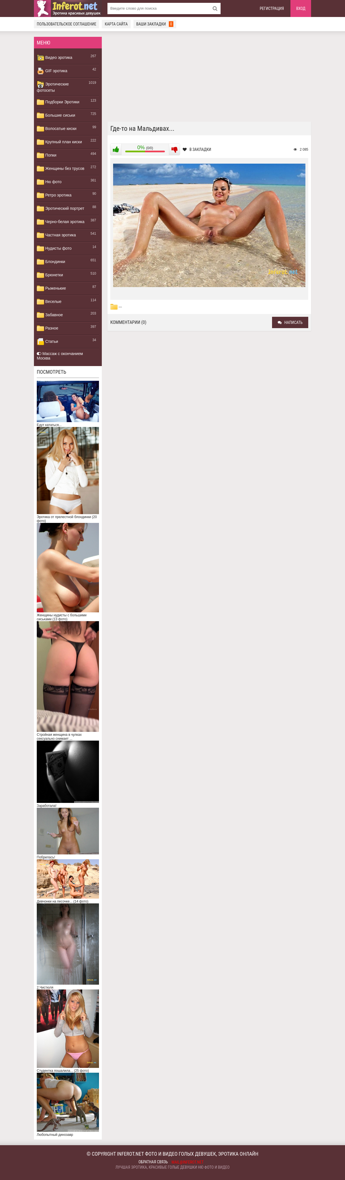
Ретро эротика (54, 195)
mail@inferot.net (188, 1162)
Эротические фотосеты (53, 87)
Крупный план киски (59, 142)
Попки (46, 155)
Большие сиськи (56, 115)
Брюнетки (50, 275)
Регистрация (272, 8)
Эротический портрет (60, 208)
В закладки (197, 149)
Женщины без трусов (60, 168)
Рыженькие (51, 288)
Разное (47, 328)
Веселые (49, 301)
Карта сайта (116, 24)
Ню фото (49, 182)
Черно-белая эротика (60, 222)
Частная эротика (56, 235)
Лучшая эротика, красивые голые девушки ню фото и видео (172, 1167)
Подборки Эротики (58, 102)
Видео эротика (54, 57)
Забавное (50, 315)
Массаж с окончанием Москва (60, 355)
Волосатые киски (56, 128)
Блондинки (51, 262)
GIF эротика (52, 71)
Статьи (47, 341)
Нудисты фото (54, 248)
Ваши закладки (155, 24)
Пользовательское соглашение (66, 24)
